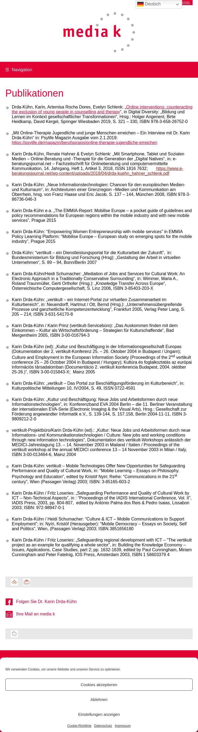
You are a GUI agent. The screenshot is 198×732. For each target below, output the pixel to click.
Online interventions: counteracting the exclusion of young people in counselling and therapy (102, 109)
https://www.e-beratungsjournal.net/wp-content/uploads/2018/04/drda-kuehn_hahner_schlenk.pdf (97, 171)
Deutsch (149, 4)
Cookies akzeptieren (99, 684)
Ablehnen (98, 699)
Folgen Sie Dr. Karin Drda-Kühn (46, 601)
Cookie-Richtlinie (79, 726)
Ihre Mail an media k (35, 614)
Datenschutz (103, 726)
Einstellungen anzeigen (99, 714)
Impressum (123, 726)
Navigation (18, 69)
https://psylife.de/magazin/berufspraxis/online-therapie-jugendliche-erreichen (84, 142)
